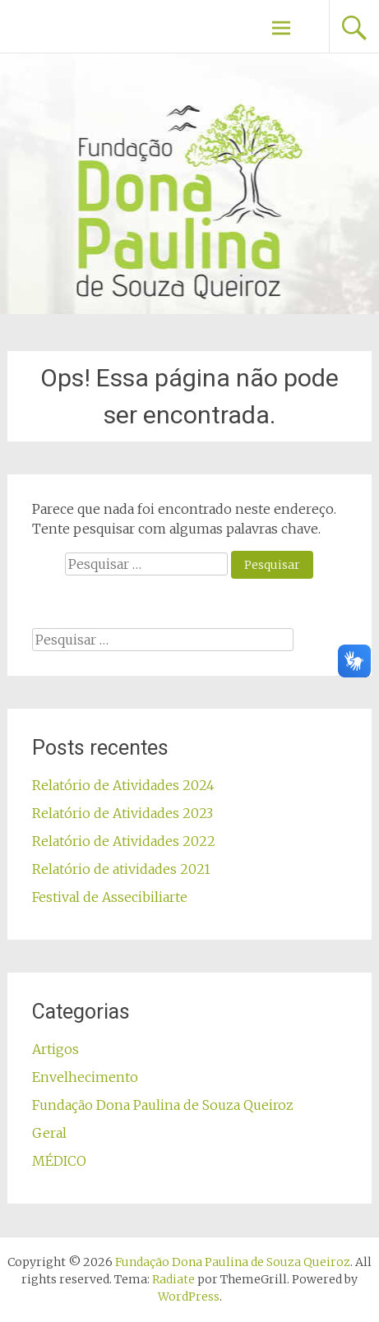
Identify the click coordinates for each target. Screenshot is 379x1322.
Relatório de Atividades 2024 (123, 785)
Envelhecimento (85, 1077)
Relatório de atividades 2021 (121, 869)
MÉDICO (59, 1161)
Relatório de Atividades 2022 (123, 841)
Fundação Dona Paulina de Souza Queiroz (162, 1105)
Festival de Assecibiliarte (109, 897)
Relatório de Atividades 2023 (122, 813)
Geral (49, 1133)
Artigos (55, 1049)
